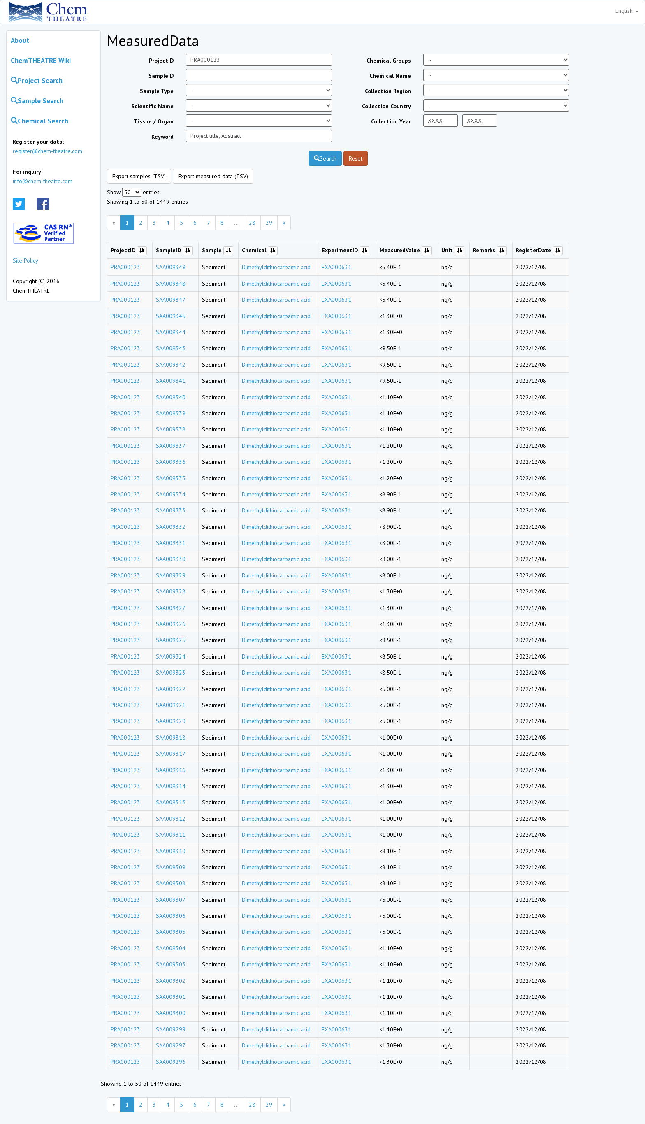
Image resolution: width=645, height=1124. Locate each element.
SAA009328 (171, 591)
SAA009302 (171, 980)
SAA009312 (171, 818)
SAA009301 (171, 997)
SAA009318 (171, 737)
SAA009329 (171, 575)
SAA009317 (171, 753)
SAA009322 (171, 689)
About (20, 40)
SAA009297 (171, 1045)
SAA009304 (171, 948)
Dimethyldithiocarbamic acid (276, 267)
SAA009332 (171, 527)
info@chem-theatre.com (42, 181)
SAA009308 (171, 883)
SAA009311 (171, 834)
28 (252, 222)
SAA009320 (171, 721)
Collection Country (386, 106)
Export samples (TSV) (139, 176)
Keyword (162, 136)
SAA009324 (171, 656)
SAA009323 (171, 672)
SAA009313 (171, 802)
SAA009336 (171, 461)
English (626, 10)
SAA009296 (171, 1062)
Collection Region (388, 91)
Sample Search (37, 100)
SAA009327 (171, 608)
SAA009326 (171, 624)
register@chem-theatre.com (47, 151)
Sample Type (157, 91)
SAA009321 (171, 705)
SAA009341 (171, 380)
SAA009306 (171, 915)
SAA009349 (171, 267)
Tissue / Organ (154, 121)
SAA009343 (171, 348)
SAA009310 (171, 851)
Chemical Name (390, 75)
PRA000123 (125, 267)
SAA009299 (171, 1029)
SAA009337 (171, 445)
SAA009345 (171, 316)
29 (269, 222)
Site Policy (25, 260)
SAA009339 (171, 413)
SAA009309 (171, 867)
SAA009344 (171, 332)
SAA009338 (171, 429)
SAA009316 (171, 770)
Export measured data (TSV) (213, 176)
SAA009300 (171, 1013)
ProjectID (161, 60)
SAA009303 (171, 964)
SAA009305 (171, 932)
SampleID (161, 75)
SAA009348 (171, 283)
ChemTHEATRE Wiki (41, 60)
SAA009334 (171, 494)
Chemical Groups (389, 60)
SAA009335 (171, 478)
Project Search (37, 80)
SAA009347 (171, 299)
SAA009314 (171, 786)
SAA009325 (171, 640)
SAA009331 (171, 543)
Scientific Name (152, 106)
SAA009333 (171, 510)
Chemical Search (39, 121)
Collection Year (391, 121)
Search (325, 158)
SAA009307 (171, 899)
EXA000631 (336, 267)
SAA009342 (171, 364)
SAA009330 (171, 559)
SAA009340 (171, 397)
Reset (355, 158)
